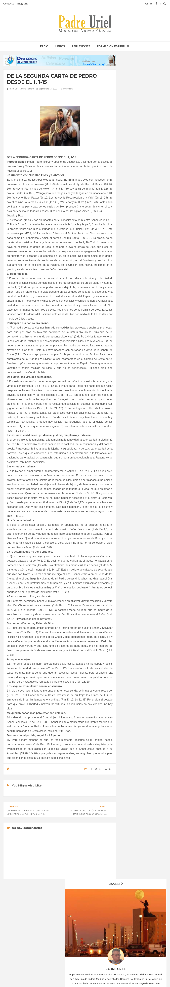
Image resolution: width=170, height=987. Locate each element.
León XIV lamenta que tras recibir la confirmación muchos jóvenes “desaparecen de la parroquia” (138, 937)
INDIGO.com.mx (129, 978)
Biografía (22, 3)
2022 (129, 312)
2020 (129, 303)
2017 (129, 289)
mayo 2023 (132, 338)
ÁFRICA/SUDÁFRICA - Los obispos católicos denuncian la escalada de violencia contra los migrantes (84, 928)
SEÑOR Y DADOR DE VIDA (143, 507)
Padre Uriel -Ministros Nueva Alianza (76, 978)
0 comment (66, 89)
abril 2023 (131, 334)
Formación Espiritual (136, 399)
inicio (44, 46)
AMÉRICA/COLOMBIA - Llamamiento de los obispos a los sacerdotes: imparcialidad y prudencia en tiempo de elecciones (83, 940)
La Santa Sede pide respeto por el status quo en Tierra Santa (31, 926)
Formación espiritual (113, 46)
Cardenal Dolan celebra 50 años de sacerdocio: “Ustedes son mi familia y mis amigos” (139, 926)
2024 (129, 367)
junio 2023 (131, 343)
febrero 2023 (132, 325)
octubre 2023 (133, 361)
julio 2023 (131, 348)
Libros (60, 46)
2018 (129, 294)
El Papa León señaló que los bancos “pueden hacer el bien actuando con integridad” (138, 948)
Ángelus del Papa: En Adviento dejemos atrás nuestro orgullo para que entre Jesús (31, 945)
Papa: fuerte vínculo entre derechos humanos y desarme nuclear (32, 936)
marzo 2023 (132, 329)
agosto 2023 (132, 352)
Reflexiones (81, 46)
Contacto (8, 3)
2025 (129, 371)
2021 (129, 307)
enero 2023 (132, 320)
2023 (129, 316)
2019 (129, 298)
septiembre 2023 (134, 357)
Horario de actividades (101, 905)
